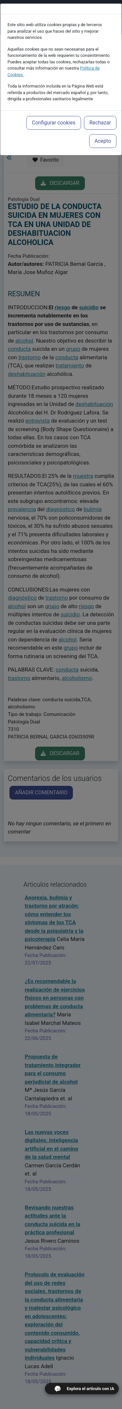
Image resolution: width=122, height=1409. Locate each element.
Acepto (103, 126)
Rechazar (100, 108)
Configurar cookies (53, 108)
